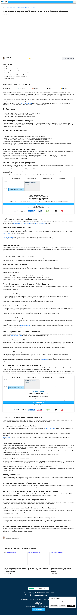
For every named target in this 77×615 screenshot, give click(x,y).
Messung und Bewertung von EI (14, 472)
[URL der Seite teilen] (49, 49)
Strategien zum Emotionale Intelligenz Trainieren (20, 453)
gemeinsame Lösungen (44, 341)
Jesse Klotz (8, 49)
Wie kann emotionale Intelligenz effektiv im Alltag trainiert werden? (26, 518)
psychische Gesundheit (39, 352)
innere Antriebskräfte (8, 228)
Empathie (22, 142)
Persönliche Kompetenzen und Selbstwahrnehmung (22, 222)
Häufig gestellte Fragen (11, 510)
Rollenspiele (40, 457)
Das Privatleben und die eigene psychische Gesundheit (22, 387)
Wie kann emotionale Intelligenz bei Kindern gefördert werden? (25, 540)
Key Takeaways (9, 105)
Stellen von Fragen (7, 314)
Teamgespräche (13, 382)
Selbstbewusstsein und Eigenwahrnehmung (18, 232)
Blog (3, 7)
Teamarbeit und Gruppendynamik (14, 373)
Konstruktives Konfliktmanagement (15, 333)
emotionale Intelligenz (26, 97)
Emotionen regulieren (48, 226)
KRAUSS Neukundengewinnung (17, 2)
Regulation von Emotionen (12, 253)
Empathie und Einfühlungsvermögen (15, 305)
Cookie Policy (55, 609)
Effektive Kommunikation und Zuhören (16, 320)
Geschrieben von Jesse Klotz (12, 587)
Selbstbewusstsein (37, 226)
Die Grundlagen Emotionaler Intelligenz (18, 117)
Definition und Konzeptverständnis (15, 128)
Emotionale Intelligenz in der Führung (16, 358)
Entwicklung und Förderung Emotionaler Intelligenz (22, 443)
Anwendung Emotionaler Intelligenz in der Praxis (21, 349)
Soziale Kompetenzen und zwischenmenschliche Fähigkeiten (26, 295)
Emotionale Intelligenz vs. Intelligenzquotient (19, 163)
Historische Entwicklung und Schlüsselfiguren (19, 147)
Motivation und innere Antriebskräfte (15, 274)
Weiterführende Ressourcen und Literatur (17, 491)
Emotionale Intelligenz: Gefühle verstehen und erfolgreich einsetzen (20, 7)
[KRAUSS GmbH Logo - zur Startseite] (5, 2)
